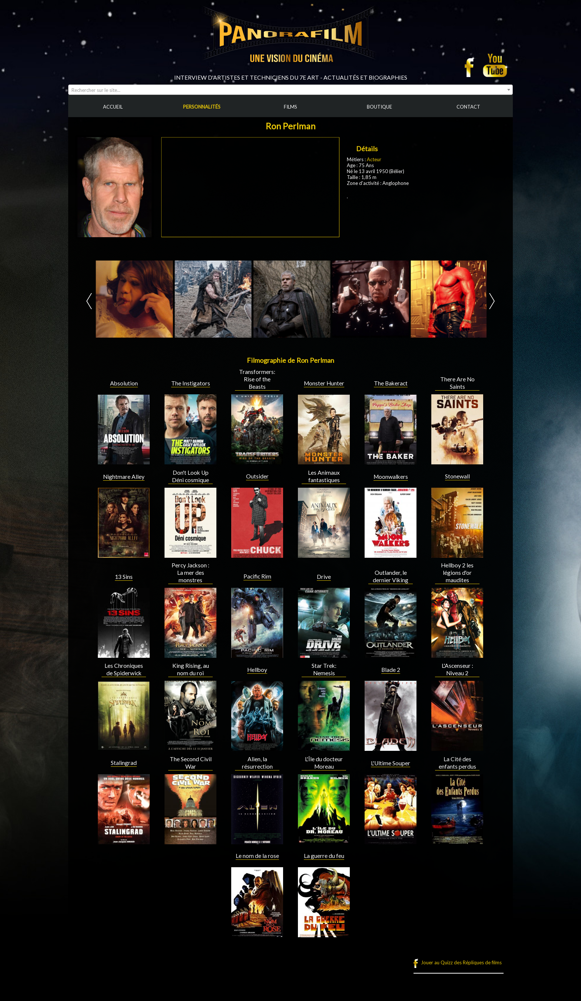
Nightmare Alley (124, 476)
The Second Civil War (191, 763)
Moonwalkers (391, 476)
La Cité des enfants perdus (457, 763)
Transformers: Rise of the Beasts (257, 379)
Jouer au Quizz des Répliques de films (461, 962)
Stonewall (457, 476)
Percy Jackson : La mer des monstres (190, 572)
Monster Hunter (324, 383)
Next (492, 301)
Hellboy (257, 669)
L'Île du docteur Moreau (324, 763)
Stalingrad (124, 762)
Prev (89, 301)
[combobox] (290, 89)
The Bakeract (391, 383)
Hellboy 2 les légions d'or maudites (457, 572)
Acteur (374, 159)
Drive (324, 576)
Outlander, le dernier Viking (390, 576)
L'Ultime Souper (390, 763)
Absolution (124, 383)
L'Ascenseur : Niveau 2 (457, 669)
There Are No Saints (457, 383)
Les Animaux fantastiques (324, 476)
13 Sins (124, 576)
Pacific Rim (257, 576)
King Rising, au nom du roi (190, 669)
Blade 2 (390, 669)
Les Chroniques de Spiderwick (123, 669)
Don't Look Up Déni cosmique (190, 476)
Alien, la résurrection (257, 763)
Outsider (257, 476)
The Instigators (190, 383)
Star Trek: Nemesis (324, 669)
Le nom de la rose (257, 855)
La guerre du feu (324, 855)
